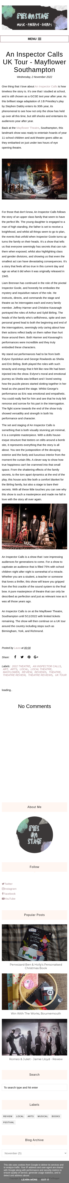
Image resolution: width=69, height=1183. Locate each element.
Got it (45, 1179)
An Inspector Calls (46, 86)
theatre (55, 672)
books (56, 1116)
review (27, 672)
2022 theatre (21, 666)
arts (13, 669)
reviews (40, 672)
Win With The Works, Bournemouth (36, 1013)
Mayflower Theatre (27, 127)
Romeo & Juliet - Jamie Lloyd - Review (36, 1059)
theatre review (14, 675)
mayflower (11, 672)
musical (43, 1116)
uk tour (61, 675)
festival (8, 1122)
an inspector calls (47, 666)
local (24, 669)
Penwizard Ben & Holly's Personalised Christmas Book (36, 966)
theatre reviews (40, 675)
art (5, 669)
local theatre (41, 669)
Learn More (29, 1179)
